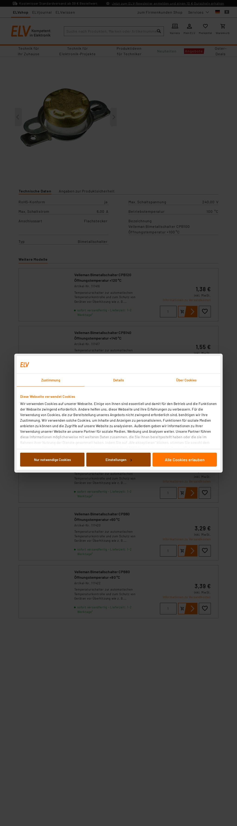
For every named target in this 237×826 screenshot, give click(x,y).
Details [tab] (118, 380)
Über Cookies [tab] (186, 380)
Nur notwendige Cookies (52, 460)
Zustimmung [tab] (50, 380)
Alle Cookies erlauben (185, 459)
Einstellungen (119, 460)
